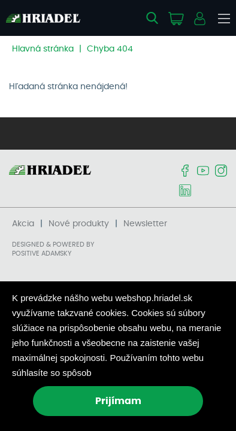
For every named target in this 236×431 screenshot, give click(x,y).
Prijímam (118, 401)
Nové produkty (79, 224)
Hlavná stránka (43, 49)
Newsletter (145, 224)
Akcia (23, 224)
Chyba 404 (110, 49)
